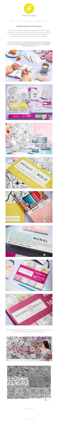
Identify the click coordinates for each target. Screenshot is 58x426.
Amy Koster (47, 43)
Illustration (20, 21)
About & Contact (42, 21)
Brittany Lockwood (32, 43)
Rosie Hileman (23, 44)
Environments (30, 21)
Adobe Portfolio (31, 421)
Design (13, 21)
